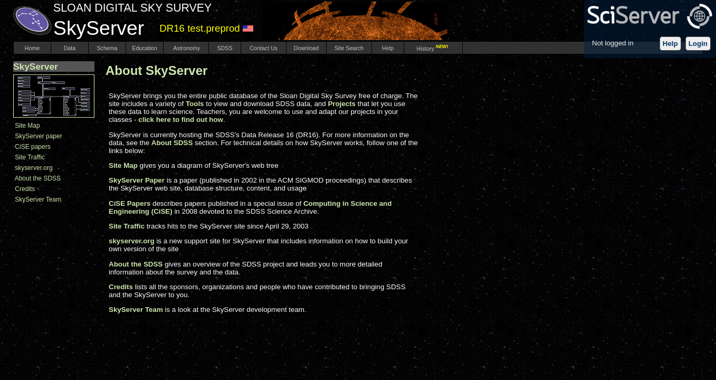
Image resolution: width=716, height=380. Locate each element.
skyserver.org (33, 168)
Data (70, 48)
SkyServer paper (38, 136)
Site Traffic (29, 157)
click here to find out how (180, 120)
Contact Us (263, 48)
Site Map (27, 125)
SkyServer (35, 66)
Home (32, 48)
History (433, 48)
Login (698, 44)
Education (144, 48)
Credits (25, 189)
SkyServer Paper (137, 180)
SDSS (225, 48)
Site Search (349, 48)
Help (670, 44)
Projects (342, 104)
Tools (195, 104)
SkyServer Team (38, 199)
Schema (107, 48)
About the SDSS (38, 178)
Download (306, 48)
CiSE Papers (129, 203)
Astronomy (186, 48)
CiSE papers (32, 146)
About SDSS (172, 143)
